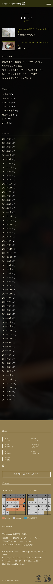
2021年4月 (7, 273)
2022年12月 (7, 216)
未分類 (5, 123)
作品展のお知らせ (26, 35)
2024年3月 (7, 176)
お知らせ (30, 29)
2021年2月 (7, 282)
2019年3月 (7, 367)
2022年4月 (7, 241)
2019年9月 (7, 343)
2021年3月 (7, 278)
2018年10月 (7, 387)
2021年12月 (7, 249)
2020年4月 (7, 314)
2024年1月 (7, 180)
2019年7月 (7, 351)
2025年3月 (7, 163)
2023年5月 (7, 200)
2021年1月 (7, 286)
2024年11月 (7, 167)
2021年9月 (7, 261)
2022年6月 (7, 233)
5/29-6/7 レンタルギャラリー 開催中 (19, 74)
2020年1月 (7, 326)
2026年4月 (7, 147)
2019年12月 (7, 330)
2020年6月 (7, 306)
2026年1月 (7, 155)
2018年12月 (7, 379)
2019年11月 (7, 335)
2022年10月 (7, 225)
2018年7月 (7, 400)
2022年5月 (7, 237)
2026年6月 (7, 139)
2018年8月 (7, 396)
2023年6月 (7, 196)
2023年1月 (7, 212)
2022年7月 (7, 229)
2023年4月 (7, 204)
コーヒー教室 (8, 111)
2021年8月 (7, 265)
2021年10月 (7, 257)
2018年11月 (7, 383)
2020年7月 (7, 302)
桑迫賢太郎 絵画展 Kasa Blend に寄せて (22, 62)
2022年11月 (7, 220)
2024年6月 (7, 172)
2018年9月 (7, 392)
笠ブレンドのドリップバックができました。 (23, 70)
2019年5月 (7, 359)
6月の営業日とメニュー (13, 66)
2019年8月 (7, 347)
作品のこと (7, 115)
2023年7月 (7, 192)
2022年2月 (7, 245)
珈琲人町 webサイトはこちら (26, 474)
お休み (5, 94)
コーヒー (38, 42)
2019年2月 (7, 371)
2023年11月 (7, 184)
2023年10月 (7, 188)
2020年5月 (7, 310)
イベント (38, 29)
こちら (28, 545)
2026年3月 (7, 151)
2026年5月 (7, 143)
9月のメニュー (25, 48)
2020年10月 (7, 294)
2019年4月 (7, 363)
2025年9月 (7, 159)
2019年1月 (7, 375)
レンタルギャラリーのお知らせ (16, 78)
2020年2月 (7, 322)
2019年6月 (7, 355)
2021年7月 (7, 269)
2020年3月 (7, 318)
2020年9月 (7, 298)
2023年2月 (7, 208)
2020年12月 (7, 290)
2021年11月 (7, 253)
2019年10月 (7, 339)
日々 (4, 119)
